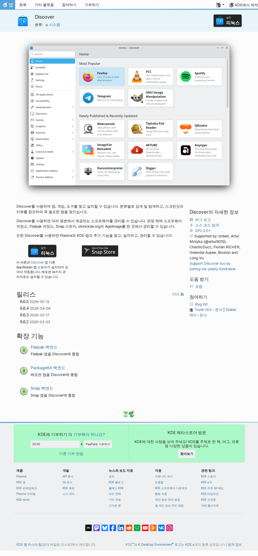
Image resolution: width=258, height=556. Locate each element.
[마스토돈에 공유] (96, 526)
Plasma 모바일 (26, 493)
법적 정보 (235, 544)
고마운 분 (115, 505)
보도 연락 (115, 493)
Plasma (21, 476)
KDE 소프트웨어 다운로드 (171, 488)
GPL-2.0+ (203, 230)
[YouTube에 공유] (145, 526)
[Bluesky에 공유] (104, 526)
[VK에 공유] (161, 526)
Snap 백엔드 (42, 388)
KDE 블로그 (116, 482)
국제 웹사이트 (210, 505)
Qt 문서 (67, 482)
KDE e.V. (206, 482)
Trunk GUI (203, 309)
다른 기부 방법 (71, 453)
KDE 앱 (21, 482)
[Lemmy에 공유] (137, 526)
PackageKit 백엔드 (48, 367)
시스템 (52, 24)
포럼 (199, 286)
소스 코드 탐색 (207, 225)
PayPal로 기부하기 (98, 444)
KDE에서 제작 (246, 5)
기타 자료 (115, 499)
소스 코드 (69, 493)
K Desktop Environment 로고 (159, 544)
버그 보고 (203, 220)
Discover (37, 262)
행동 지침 (161, 493)
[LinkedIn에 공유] (121, 526)
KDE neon (23, 499)
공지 (111, 476)
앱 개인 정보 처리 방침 (169, 505)
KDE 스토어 (208, 476)
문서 (218, 309)
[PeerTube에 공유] (153, 526)
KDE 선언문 (208, 499)
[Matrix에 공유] (88, 526)
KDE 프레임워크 (26, 488)
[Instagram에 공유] (169, 526)
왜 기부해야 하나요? (86, 434)
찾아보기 (186, 454)
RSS (178, 294)
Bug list (201, 304)
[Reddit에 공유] (129, 526)
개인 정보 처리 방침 (167, 499)
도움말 (159, 482)
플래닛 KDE (116, 488)
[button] (220, 5)
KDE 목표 (69, 488)
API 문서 (68, 476)
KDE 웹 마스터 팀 (29, 544)
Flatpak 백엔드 (44, 347)
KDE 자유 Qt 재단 (212, 488)
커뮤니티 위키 (164, 476)
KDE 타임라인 (210, 493)
